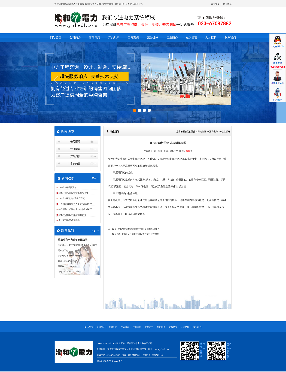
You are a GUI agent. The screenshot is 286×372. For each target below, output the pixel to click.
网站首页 (55, 37)
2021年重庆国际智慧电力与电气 (73, 193)
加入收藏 (227, 4)
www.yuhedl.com (71, 271)
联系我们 (230, 37)
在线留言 (191, 37)
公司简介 (75, 37)
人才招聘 (211, 37)
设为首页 (215, 4)
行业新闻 (75, 149)
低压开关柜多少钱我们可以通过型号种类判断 (138, 234)
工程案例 (133, 37)
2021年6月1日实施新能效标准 (72, 215)
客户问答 (75, 163)
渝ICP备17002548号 (113, 361)
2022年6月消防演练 (68, 187)
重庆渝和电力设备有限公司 (75, 4)
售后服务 (172, 37)
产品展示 (114, 37)
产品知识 (75, 156)
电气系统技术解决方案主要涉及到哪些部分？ (138, 229)
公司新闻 (75, 141)
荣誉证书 (152, 37)
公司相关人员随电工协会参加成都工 (75, 209)
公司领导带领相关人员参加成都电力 (75, 204)
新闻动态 (94, 37)
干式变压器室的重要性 (69, 220)
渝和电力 (213, 131)
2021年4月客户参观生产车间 (72, 198)
